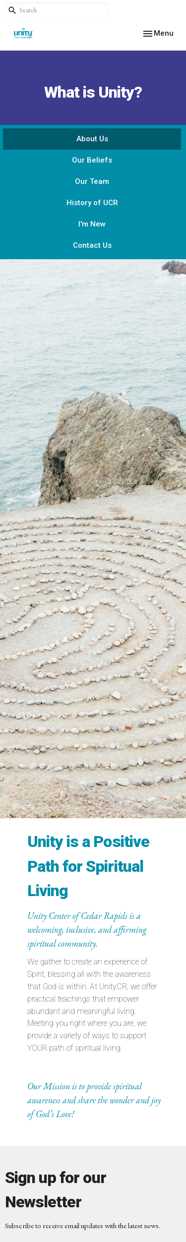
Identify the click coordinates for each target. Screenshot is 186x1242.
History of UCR (92, 202)
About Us (92, 138)
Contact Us (92, 245)
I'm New (92, 224)
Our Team (92, 181)
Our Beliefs (92, 160)
